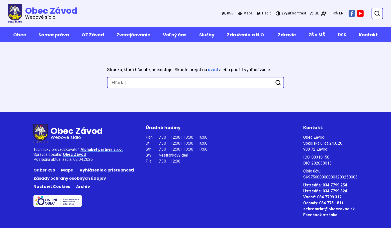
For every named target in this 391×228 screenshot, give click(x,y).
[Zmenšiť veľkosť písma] (311, 13)
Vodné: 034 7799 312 (322, 197)
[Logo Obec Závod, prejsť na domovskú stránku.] (42, 13)
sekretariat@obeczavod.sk (329, 209)
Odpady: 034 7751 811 (323, 203)
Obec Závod (74, 154)
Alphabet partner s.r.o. (102, 149)
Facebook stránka (320, 215)
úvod (213, 69)
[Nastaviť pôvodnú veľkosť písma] (317, 13)
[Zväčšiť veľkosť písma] (323, 13)
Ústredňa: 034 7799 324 (325, 191)
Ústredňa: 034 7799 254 (325, 185)
